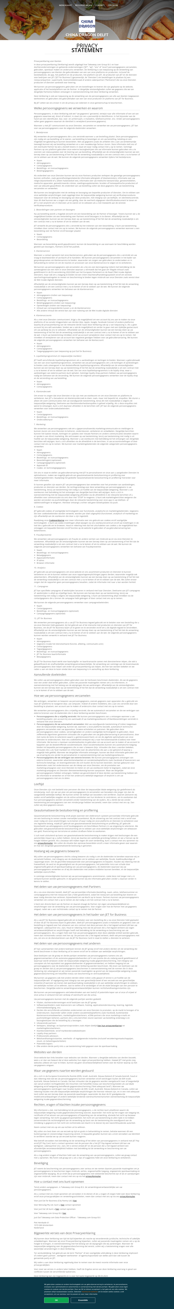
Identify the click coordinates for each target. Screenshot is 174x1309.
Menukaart (65, 5)
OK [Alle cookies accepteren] (56, 1300)
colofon (113, 5)
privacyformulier (45, 843)
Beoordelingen (83, 5)
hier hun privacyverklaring (109, 1025)
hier (75, 1200)
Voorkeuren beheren (90, 1292)
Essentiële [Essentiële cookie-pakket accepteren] (83, 1300)
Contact (100, 5)
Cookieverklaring (56, 520)
